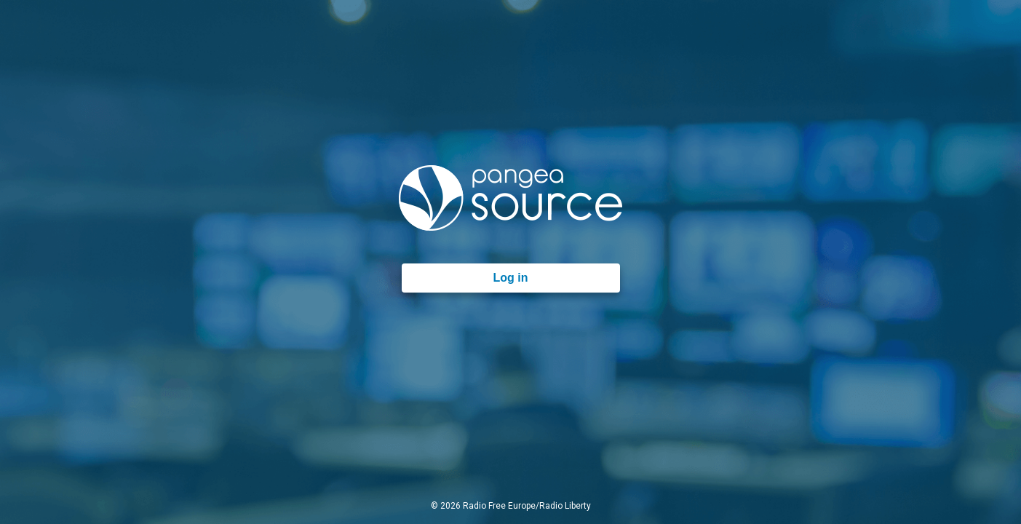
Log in (510, 277)
